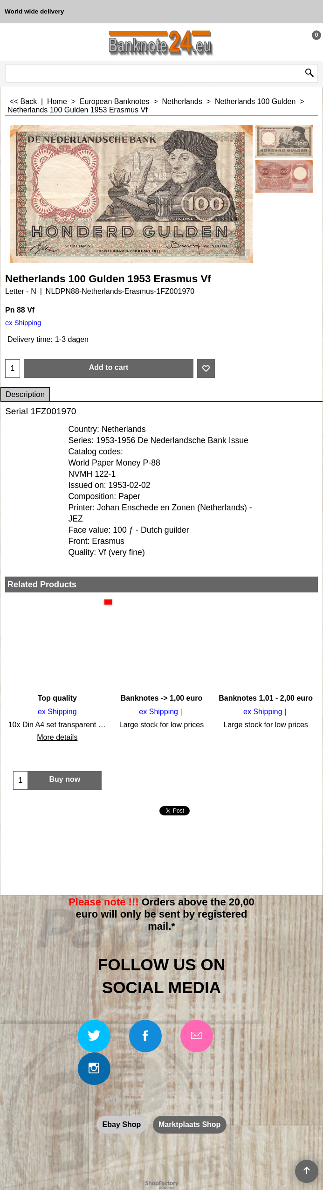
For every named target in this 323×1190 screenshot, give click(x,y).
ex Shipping (23, 323)
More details (57, 737)
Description (25, 394)
